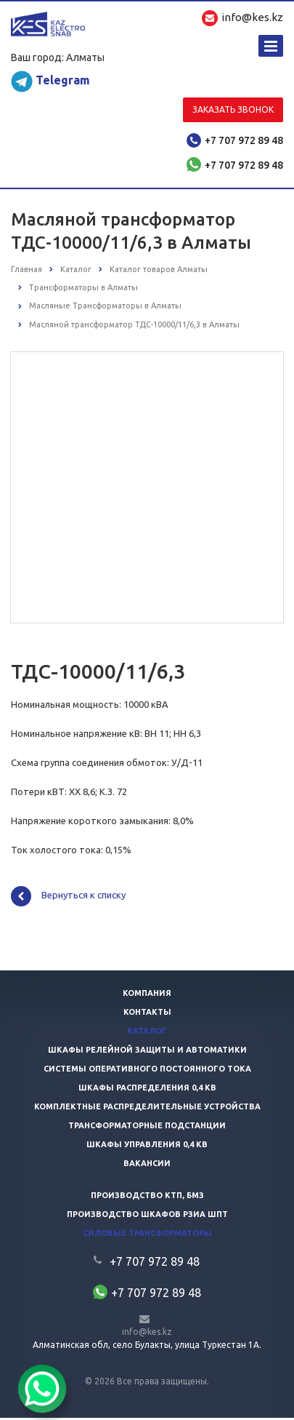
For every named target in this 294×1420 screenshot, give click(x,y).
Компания (147, 995)
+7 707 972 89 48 (244, 140)
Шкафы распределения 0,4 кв (147, 1089)
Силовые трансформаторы (147, 1235)
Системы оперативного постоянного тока (147, 1070)
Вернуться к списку (68, 898)
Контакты (147, 1014)
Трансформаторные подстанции (147, 1127)
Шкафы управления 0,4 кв (147, 1146)
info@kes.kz (147, 1334)
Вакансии (147, 1165)
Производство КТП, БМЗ (147, 1197)
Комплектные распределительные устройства (147, 1108)
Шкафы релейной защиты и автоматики (147, 1052)
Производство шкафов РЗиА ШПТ (147, 1216)
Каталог (147, 1033)
